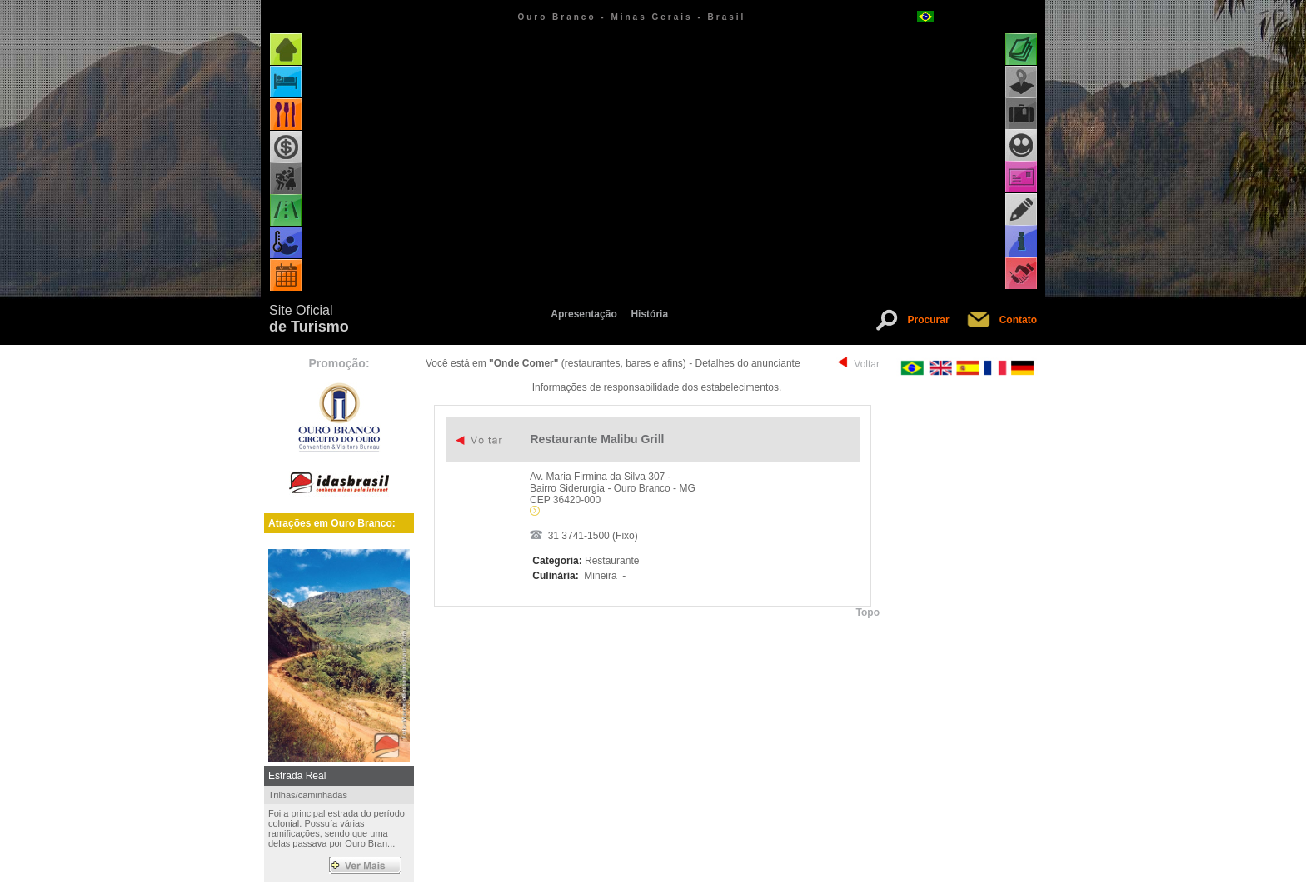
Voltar (867, 364)
